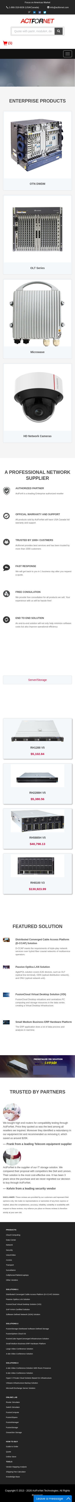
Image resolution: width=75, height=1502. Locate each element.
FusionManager (12, 1422)
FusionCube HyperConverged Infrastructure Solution (27, 1339)
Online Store (11, 1457)
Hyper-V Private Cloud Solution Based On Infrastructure (29, 1378)
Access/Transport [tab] (37, 699)
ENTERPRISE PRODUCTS (37, 101)
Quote (8, 1452)
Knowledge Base (13, 1477)
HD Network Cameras (37, 436)
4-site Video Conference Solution (19, 1354)
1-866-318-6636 (16, 7)
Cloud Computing (13, 1235)
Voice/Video (11, 1255)
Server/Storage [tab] (37, 679)
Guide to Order (12, 1447)
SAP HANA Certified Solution (18, 1309)
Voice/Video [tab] (37, 708)
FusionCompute (12, 1412)
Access (9, 1260)
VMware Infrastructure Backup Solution (22, 1383)
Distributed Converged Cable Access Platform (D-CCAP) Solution (32, 1294)
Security (9, 1250)
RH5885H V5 (37, 837)
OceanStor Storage (14, 1432)
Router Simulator (13, 1402)
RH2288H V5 (37, 792)
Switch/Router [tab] (37, 689)
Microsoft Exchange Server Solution (20, 1388)
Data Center (11, 1240)
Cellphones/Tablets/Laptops (17, 1275)
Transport (10, 1265)
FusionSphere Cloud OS (16, 1334)
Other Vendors (12, 1280)
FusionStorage (12, 1427)
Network (9, 1245)
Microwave (37, 352)
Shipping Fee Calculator (16, 1472)
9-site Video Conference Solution (19, 1373)
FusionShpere (11, 1417)
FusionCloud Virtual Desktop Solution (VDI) (41, 994)
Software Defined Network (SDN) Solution (23, 1314)
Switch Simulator (13, 1407)
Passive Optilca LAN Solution (33, 967)
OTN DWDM (37, 183)
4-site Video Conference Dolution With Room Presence (28, 1368)
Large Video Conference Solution (19, 1349)
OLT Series (37, 268)
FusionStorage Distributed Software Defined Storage (27, 1329)
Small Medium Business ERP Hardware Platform (44, 1022)
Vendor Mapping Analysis (16, 1467)
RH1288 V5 (37, 747)
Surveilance (11, 1270)
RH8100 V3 (37, 882)
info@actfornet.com (59, 7)
